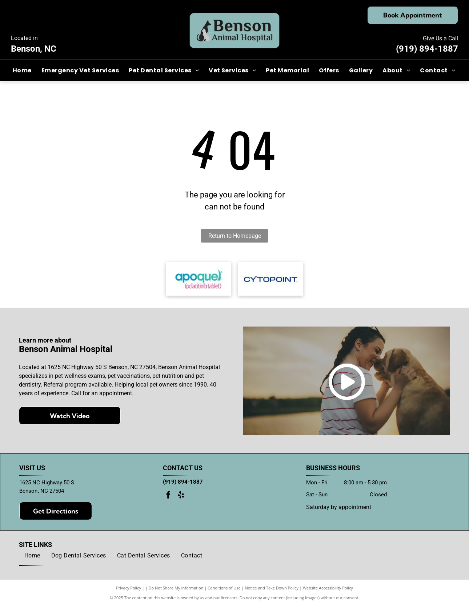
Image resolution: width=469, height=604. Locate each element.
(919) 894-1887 (427, 49)
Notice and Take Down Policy (272, 590)
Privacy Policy (128, 590)
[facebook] (168, 498)
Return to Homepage (234, 235)
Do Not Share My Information (176, 590)
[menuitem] (22, 70)
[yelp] (181, 498)
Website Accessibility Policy (328, 590)
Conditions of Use (224, 590)
